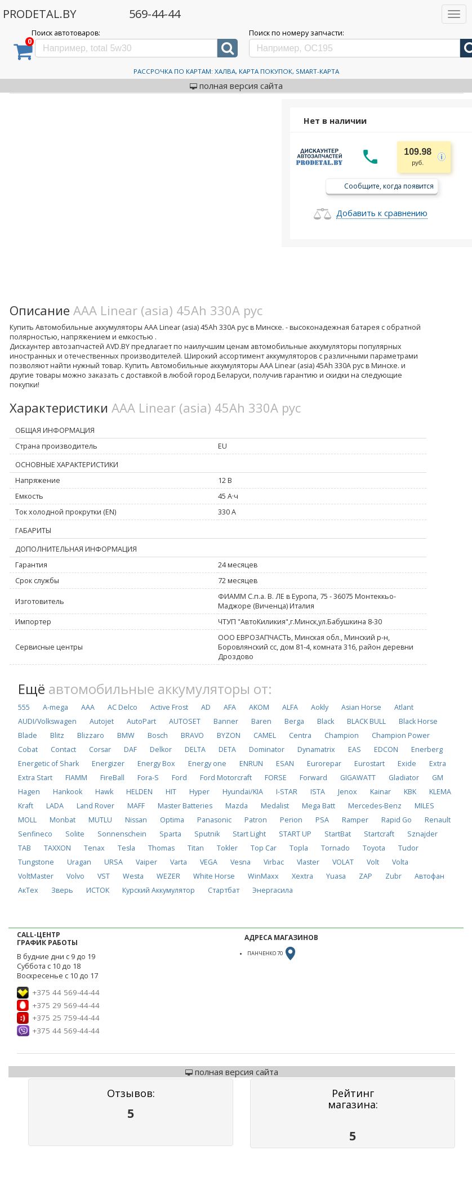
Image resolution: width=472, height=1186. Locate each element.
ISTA (317, 791)
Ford (179, 777)
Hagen (29, 791)
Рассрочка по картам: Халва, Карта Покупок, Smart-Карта (236, 71)
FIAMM (76, 777)
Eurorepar (324, 763)
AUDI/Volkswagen (47, 721)
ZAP (365, 876)
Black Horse (418, 721)
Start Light (249, 834)
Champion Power (401, 735)
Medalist (275, 806)
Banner (225, 721)
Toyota (374, 848)
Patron (255, 820)
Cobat (28, 749)
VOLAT (343, 862)
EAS (354, 749)
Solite (74, 834)
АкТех (28, 890)
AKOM (259, 707)
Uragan (79, 862)
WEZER (168, 876)
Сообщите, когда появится (389, 185)
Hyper (199, 791)
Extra (437, 763)
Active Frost (169, 707)
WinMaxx (263, 876)
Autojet (102, 721)
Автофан (429, 876)
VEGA (208, 862)
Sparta (170, 834)
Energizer (108, 763)
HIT (171, 791)
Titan (196, 848)
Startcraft (379, 834)
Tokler (227, 848)
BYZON (229, 735)
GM (437, 777)
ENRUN (251, 763)
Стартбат (223, 890)
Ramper (355, 820)
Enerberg (427, 749)
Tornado (335, 848)
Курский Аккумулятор (158, 890)
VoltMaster (36, 876)
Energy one (207, 763)
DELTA (195, 749)
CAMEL (264, 735)
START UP (295, 834)
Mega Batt (318, 806)
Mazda (236, 806)
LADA (55, 806)
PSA (322, 820)
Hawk (104, 791)
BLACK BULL (366, 721)
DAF (130, 749)
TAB (24, 848)
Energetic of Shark (48, 763)
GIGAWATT (358, 777)
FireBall (112, 777)
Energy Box (156, 763)
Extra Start (35, 777)
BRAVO (192, 735)
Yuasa (336, 876)
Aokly (319, 707)
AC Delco (122, 707)
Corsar (100, 749)
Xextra (302, 876)
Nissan (136, 820)
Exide (407, 763)
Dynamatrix (316, 749)
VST (103, 876)
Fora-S (148, 777)
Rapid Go (396, 820)
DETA (227, 749)
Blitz (57, 735)
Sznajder (422, 834)
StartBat (337, 834)
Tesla (126, 848)
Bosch (158, 735)
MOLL (27, 820)
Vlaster (308, 862)
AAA (88, 707)
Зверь (62, 890)
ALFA (290, 707)
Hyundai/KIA (242, 791)
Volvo (75, 876)
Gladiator (404, 777)
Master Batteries (185, 806)
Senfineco (35, 834)
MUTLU (100, 820)
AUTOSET (185, 721)
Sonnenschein (121, 834)
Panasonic (214, 820)
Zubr (393, 876)
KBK (410, 791)
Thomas (161, 848)
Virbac (274, 862)
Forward (313, 777)
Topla (299, 848)
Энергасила (272, 890)
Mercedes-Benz (375, 806)
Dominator (266, 749)
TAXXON (57, 848)
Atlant (403, 707)
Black (325, 721)
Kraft (25, 806)
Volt (373, 862)
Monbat (62, 820)
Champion (341, 735)
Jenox (347, 791)
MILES (424, 806)
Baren (261, 721)
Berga (294, 721)
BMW (126, 735)
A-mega (55, 707)
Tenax (94, 848)
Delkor (161, 749)
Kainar (380, 791)
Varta (178, 862)
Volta (400, 862)
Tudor (408, 848)
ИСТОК (97, 890)
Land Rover (95, 806)
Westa (133, 876)
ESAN (285, 763)
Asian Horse (361, 707)
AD (206, 707)
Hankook (67, 791)
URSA (113, 862)
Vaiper (146, 862)
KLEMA (440, 791)
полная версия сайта (236, 85)
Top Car (264, 848)
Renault (438, 820)
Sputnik (207, 834)
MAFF (136, 806)
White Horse (214, 876)
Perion (291, 820)
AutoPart (141, 721)
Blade (27, 735)
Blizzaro (90, 735)
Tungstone (36, 862)
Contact (63, 749)
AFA (230, 707)
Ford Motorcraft (226, 777)
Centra (300, 735)
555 (24, 707)
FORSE (276, 777)
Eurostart (369, 763)
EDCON (386, 749)
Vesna (240, 862)
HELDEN (139, 791)
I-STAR (286, 791)
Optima (172, 820)
